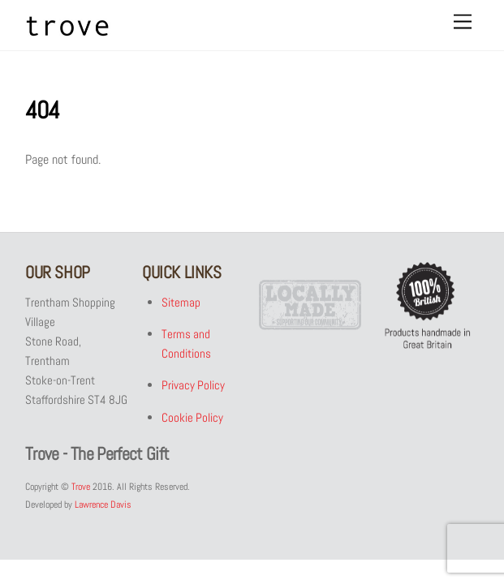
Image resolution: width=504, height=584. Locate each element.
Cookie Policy (193, 417)
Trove (80, 486)
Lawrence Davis (103, 504)
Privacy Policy (194, 385)
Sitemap (181, 302)
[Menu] (462, 22)
